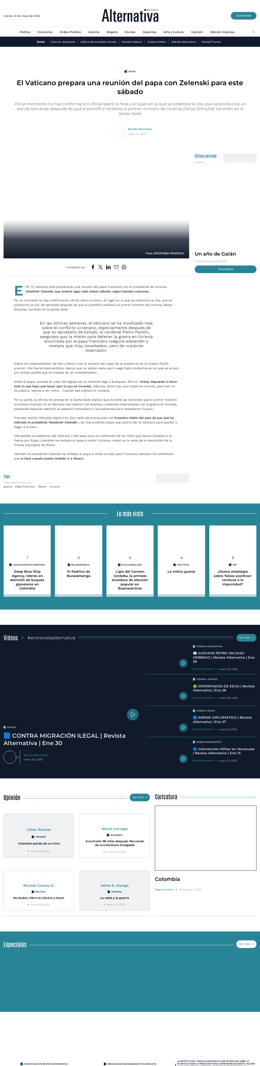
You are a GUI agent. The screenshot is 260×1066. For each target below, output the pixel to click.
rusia (131, 71)
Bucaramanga (80, 565)
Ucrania (54, 486)
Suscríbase (243, 16)
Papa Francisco (25, 486)
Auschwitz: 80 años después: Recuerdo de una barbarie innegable (115, 843)
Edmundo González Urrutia (98, 41)
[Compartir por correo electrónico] (116, 267)
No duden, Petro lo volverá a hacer (38, 898)
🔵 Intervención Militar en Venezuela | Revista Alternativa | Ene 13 (224, 751)
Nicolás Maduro (132, 41)
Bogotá (112, 32)
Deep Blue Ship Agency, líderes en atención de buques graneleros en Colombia (27, 580)
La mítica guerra (181, 571)
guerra (8, 486)
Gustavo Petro (157, 41)
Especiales (15, 944)
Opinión (197, 32)
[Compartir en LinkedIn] (108, 267)
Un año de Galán (215, 254)
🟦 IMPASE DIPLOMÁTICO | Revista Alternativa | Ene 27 (222, 720)
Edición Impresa (222, 32)
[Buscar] (253, 32)
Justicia (93, 32)
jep (235, 565)
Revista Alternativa (140, 128)
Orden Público (70, 32)
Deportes (149, 32)
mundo (11, 727)
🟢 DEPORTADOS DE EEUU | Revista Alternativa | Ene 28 (224, 688)
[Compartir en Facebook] (93, 267)
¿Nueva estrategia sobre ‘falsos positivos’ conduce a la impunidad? (233, 578)
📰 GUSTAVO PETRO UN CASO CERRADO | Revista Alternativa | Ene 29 (224, 657)
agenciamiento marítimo (29, 565)
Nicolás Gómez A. (38, 885)
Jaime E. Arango (115, 885)
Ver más (246, 637)
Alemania (116, 835)
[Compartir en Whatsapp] (124, 267)
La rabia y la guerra (114, 898)
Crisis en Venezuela (62, 41)
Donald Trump (211, 41)
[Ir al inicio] (130, 16)
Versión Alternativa (209, 646)
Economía (45, 32)
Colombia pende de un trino (39, 843)
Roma (42, 486)
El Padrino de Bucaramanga (78, 574)
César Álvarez (39, 829)
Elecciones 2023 (132, 565)
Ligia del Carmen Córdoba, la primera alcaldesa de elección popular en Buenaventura (130, 580)
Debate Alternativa (184, 41)
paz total (183, 565)
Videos (11, 637)
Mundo (130, 32)
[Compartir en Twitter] (100, 267)
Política (25, 32)
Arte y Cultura (174, 32)
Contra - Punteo (207, 679)
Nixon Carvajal (114, 829)
